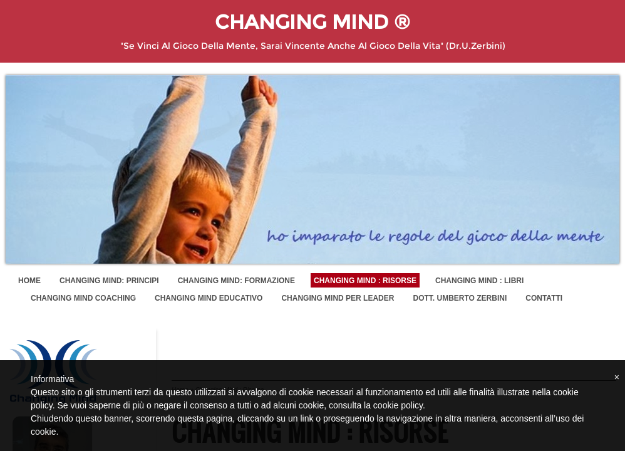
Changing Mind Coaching (83, 298)
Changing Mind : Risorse (365, 280)
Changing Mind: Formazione (236, 280)
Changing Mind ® (312, 22)
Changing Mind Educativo (208, 298)
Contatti (543, 298)
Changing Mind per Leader (337, 298)
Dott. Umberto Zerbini (460, 298)
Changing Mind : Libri (479, 280)
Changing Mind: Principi (109, 280)
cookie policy (398, 405)
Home (29, 280)
